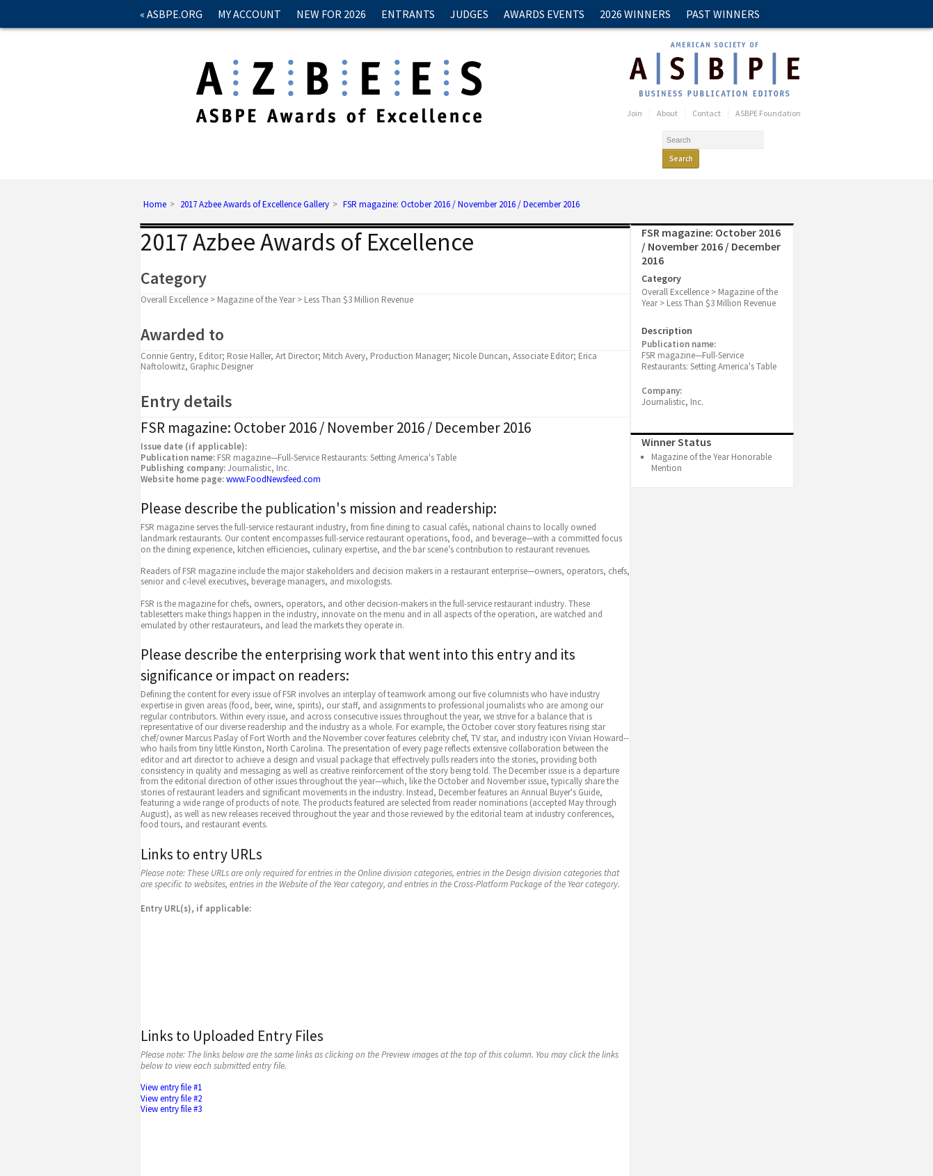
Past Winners (723, 14)
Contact (163, 42)
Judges (469, 14)
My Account (249, 14)
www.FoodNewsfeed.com (273, 461)
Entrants (408, 14)
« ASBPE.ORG (171, 14)
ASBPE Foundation (768, 113)
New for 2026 (331, 14)
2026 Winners (635, 14)
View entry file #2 (172, 1080)
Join (634, 113)
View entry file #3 (172, 1091)
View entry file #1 (172, 1069)
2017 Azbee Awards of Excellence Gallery (254, 186)
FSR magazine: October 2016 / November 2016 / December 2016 (461, 186)
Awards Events (544, 14)
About (667, 113)
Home (154, 186)
